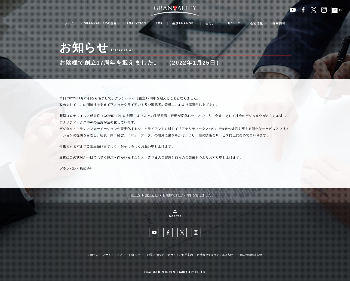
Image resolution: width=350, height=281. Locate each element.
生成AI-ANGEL (184, 23)
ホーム (69, 23)
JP (334, 10)
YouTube (293, 10)
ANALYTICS (136, 23)
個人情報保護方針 (251, 254)
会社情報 (256, 23)
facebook (303, 10)
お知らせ (151, 195)
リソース (234, 23)
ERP (159, 23)
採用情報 (279, 23)
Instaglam (324, 10)
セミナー (211, 23)
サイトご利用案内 (182, 254)
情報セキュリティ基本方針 (216, 254)
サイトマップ (113, 254)
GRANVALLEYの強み (100, 23)
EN (340, 10)
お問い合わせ (155, 254)
